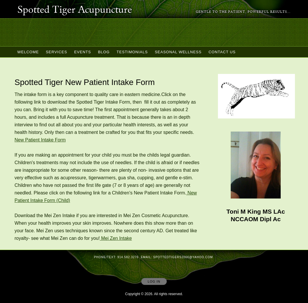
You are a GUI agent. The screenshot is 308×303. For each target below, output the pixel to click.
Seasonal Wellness (178, 52)
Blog (104, 52)
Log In (154, 281)
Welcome (28, 52)
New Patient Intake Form (40, 139)
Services (56, 52)
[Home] (74, 10)
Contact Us (222, 52)
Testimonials (132, 52)
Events (82, 52)
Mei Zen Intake (116, 238)
